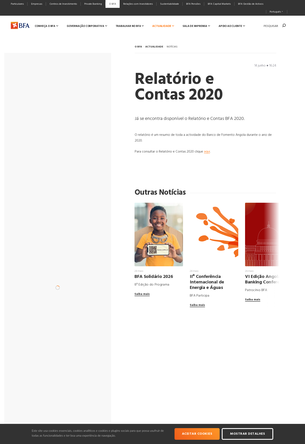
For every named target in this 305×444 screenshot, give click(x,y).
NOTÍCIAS (172, 47)
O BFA (138, 47)
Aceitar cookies (197, 434)
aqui (207, 151)
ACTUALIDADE (154, 47)
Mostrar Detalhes (247, 434)
